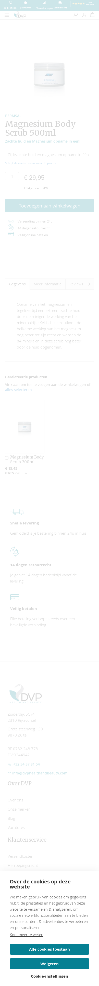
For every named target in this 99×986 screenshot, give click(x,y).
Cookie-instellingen (49, 976)
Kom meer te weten (26, 934)
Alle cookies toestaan (49, 949)
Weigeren (49, 963)
